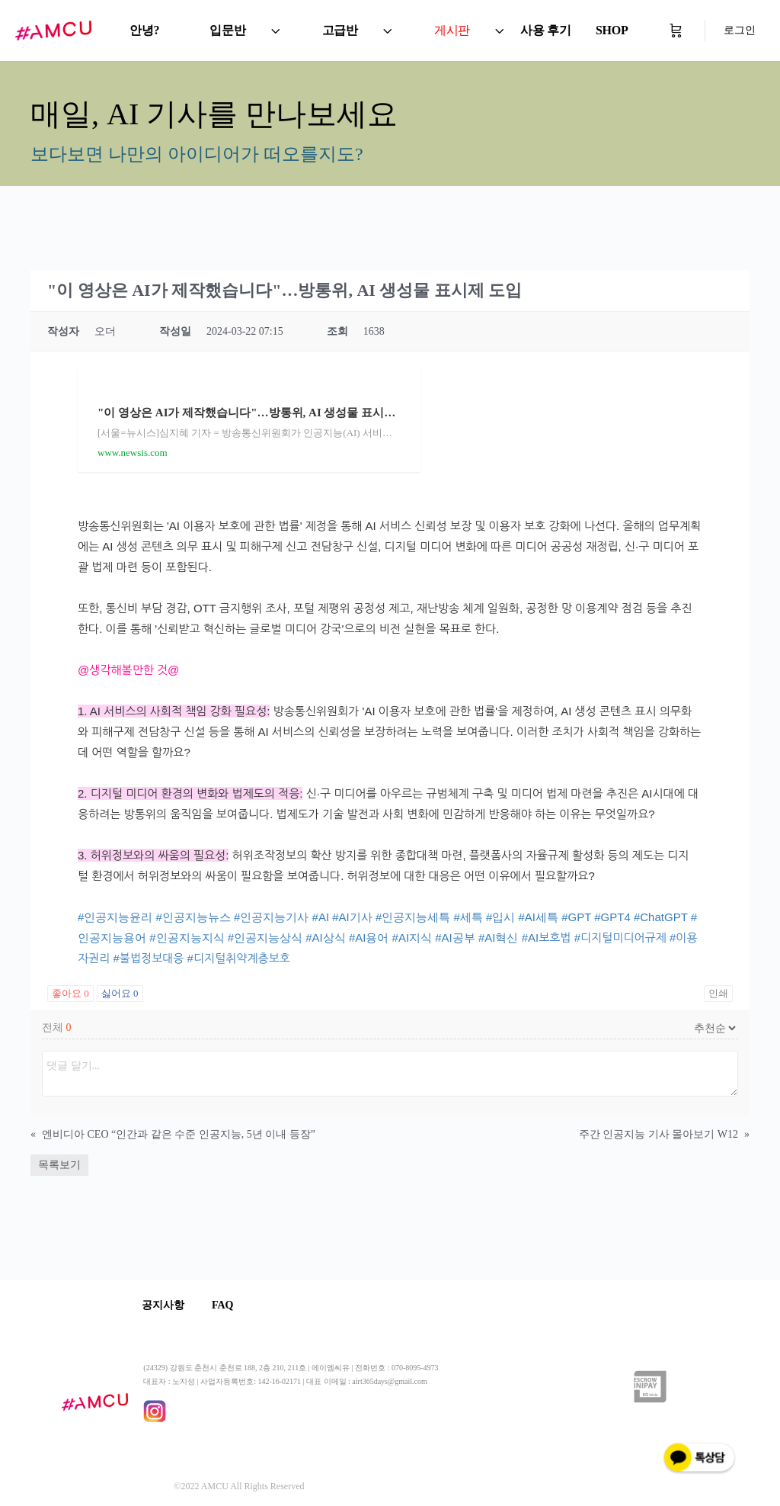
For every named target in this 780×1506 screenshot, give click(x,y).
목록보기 (59, 1164)
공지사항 (164, 1305)
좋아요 (70, 993)
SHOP (612, 30)
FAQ (227, 1305)
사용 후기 (545, 30)
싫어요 (120, 993)
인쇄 (718, 993)
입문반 (227, 30)
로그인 (740, 30)
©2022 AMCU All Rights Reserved (239, 1486)
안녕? (144, 30)
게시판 (452, 30)
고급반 (340, 30)
